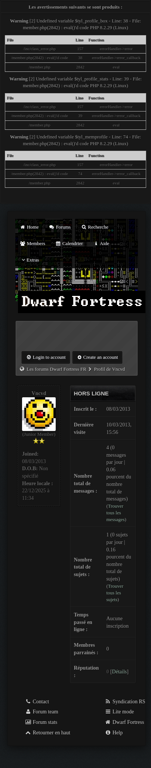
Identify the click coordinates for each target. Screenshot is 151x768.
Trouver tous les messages (115, 512)
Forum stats (41, 722)
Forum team (41, 712)
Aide (101, 243)
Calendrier (69, 243)
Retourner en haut (47, 732)
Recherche (94, 227)
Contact (37, 701)
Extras (29, 260)
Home (29, 227)
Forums (60, 227)
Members (32, 243)
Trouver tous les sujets (114, 592)
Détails (119, 671)
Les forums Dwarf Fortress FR (56, 369)
